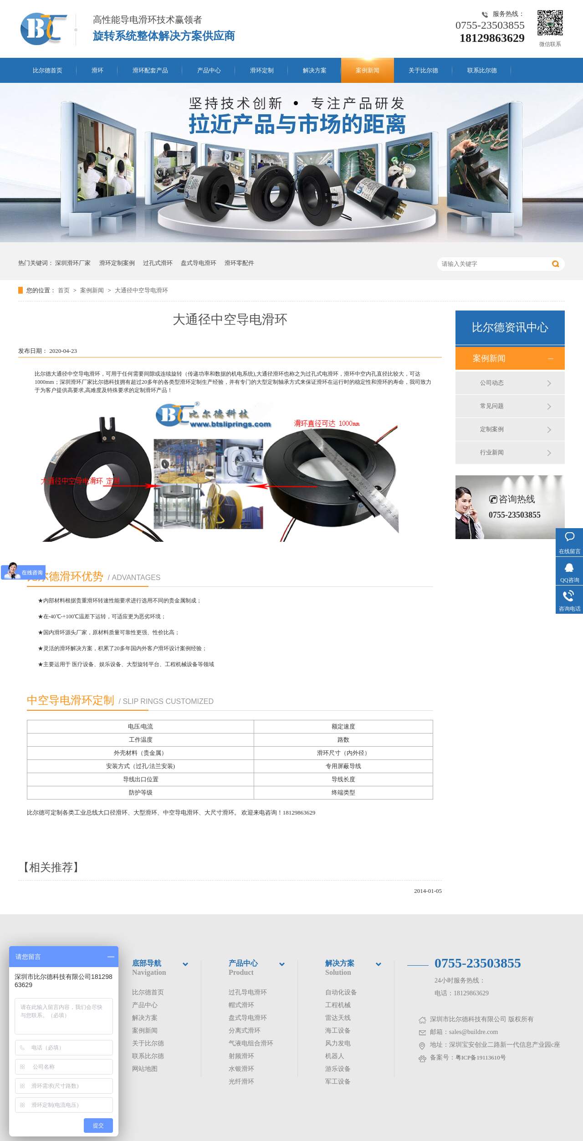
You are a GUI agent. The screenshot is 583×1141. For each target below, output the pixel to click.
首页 (64, 290)
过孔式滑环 (158, 263)
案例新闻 (367, 70)
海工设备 (338, 1030)
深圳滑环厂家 (73, 263)
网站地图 (145, 1068)
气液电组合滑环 (251, 1043)
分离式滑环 (245, 1030)
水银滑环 (241, 1068)
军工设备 (338, 1081)
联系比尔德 (482, 70)
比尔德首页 (47, 70)
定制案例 (492, 429)
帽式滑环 (241, 1005)
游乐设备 (338, 1068)
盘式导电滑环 (198, 263)
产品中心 (209, 70)
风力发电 (338, 1043)
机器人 (334, 1056)
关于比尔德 (423, 70)
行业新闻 (492, 452)
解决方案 (315, 70)
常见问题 (492, 405)
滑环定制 (262, 70)
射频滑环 (241, 1056)
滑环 (97, 70)
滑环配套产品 (150, 70)
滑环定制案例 (117, 263)
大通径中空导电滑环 (141, 290)
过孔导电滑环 (248, 992)
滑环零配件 (239, 263)
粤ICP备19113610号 (480, 1057)
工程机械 (338, 1005)
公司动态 (492, 382)
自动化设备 (341, 992)
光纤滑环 (241, 1081)
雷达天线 (338, 1017)
